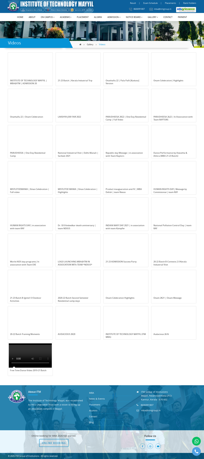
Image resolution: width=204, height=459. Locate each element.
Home (20, 17)
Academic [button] (65, 17)
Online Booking (54, 442)
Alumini (93, 410)
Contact (167, 17)
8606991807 (137, 9)
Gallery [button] (153, 17)
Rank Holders (189, 3)
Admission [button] (113, 17)
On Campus (48, 17)
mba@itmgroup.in (160, 9)
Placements (170, 3)
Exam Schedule (150, 3)
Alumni (98, 17)
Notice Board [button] (134, 17)
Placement (83, 17)
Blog (91, 422)
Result (133, 3)
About (32, 17)
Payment (182, 17)
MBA (91, 392)
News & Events (97, 398)
